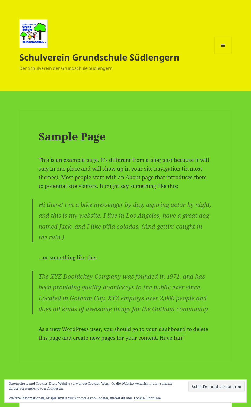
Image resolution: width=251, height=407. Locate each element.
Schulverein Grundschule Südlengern (99, 57)
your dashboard (166, 329)
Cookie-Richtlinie (147, 398)
